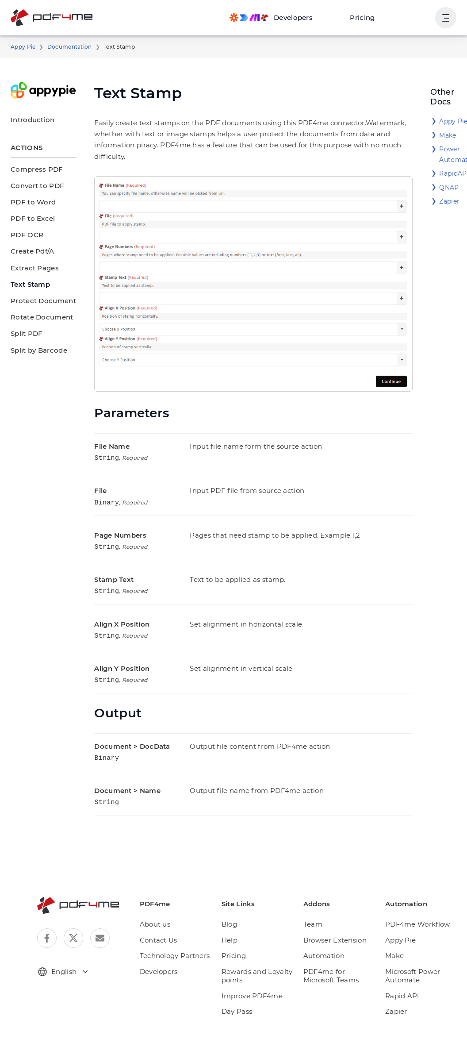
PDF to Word (30, 202)
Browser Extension (335, 922)
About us (161, 906)
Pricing (367, 17)
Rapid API (402, 977)
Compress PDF (34, 169)
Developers (164, 953)
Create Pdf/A (30, 251)
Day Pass (242, 993)
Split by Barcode (36, 350)
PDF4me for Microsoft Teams (340, 958)
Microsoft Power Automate (411, 958)
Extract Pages (32, 268)
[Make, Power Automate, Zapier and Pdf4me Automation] (280, 17)
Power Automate (453, 154)
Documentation (63, 47)
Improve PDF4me (254, 977)
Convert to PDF (34, 185)
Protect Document (38, 300)
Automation (324, 937)
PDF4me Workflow (415, 906)
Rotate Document (37, 317)
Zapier (448, 201)
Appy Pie (22, 47)
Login (416, 17)
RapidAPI (453, 173)
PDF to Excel (31, 218)
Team (315, 906)
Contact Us (164, 922)
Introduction (29, 119)
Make (447, 135)
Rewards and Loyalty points (259, 958)
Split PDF (25, 333)
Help (234, 922)
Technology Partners (178, 937)
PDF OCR (26, 235)
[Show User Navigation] (445, 17)
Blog (234, 906)
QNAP (448, 187)
